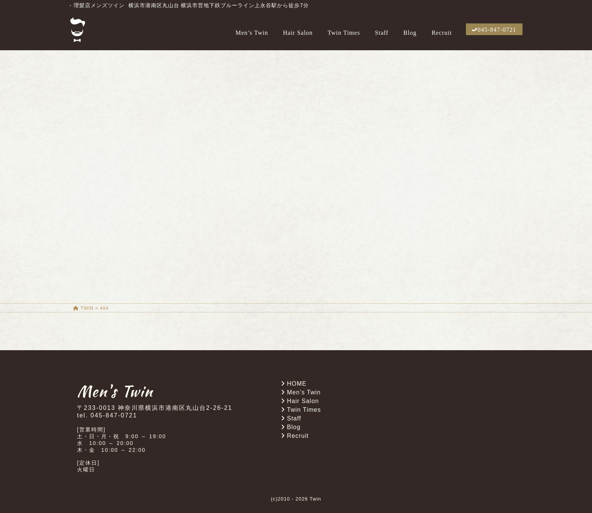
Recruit (442, 32)
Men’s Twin (252, 32)
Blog (409, 32)
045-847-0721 (497, 29)
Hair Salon (298, 32)
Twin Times (344, 32)
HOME (297, 383)
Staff (381, 32)
